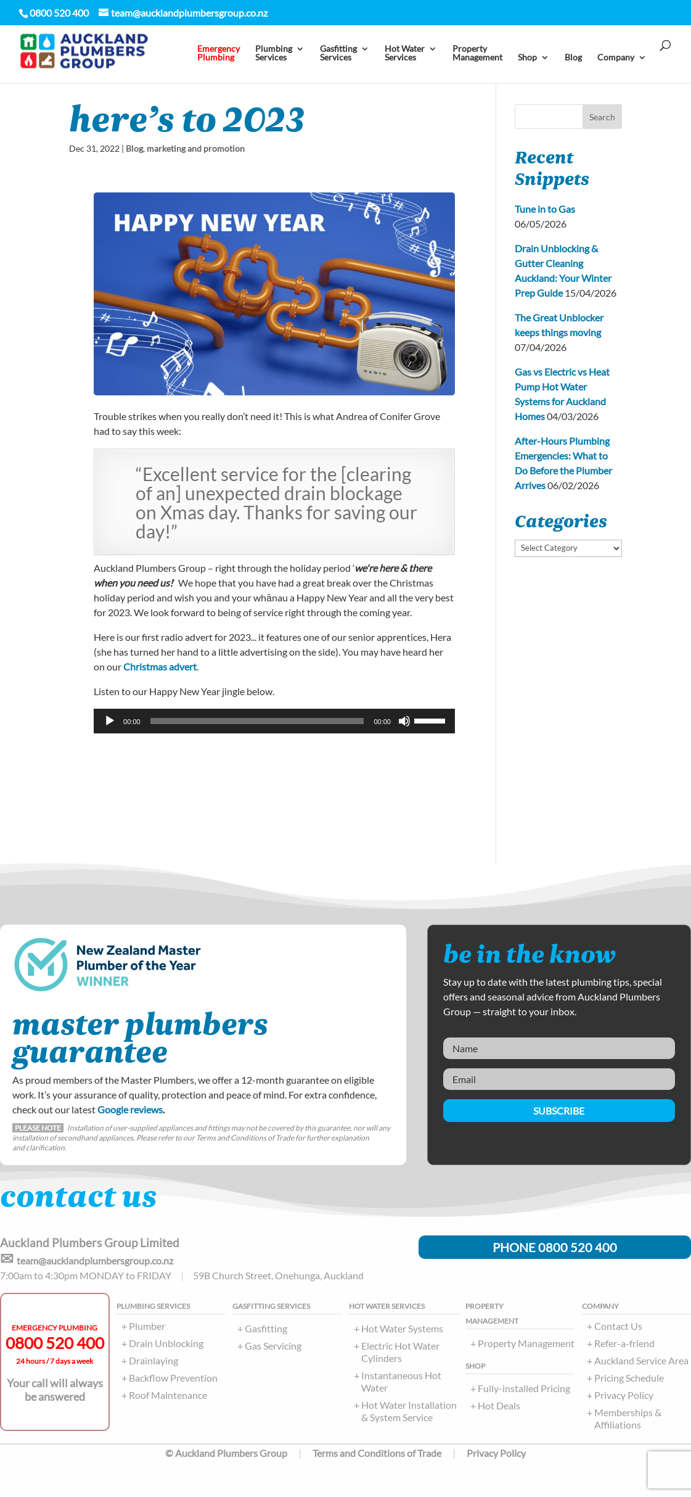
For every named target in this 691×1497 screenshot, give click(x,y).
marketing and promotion (196, 148)
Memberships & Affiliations (627, 1418)
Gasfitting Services (338, 53)
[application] (274, 721)
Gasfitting (266, 1328)
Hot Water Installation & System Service (409, 1411)
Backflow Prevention (173, 1378)
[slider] (257, 721)
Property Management (526, 1343)
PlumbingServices (273, 53)
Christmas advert (160, 666)
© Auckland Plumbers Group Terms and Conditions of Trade (303, 1453)
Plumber (147, 1326)
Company (615, 57)
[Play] (110, 721)
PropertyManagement (477, 53)
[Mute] (404, 721)
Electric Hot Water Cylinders (400, 1352)
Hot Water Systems (402, 1328)
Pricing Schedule (629, 1378)
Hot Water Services (405, 53)
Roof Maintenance (168, 1395)
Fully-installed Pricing (524, 1388)
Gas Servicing (273, 1345)
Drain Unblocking (166, 1343)
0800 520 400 (55, 1343)
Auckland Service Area (641, 1360)
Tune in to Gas (545, 209)
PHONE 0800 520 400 (555, 1247)
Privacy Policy (623, 1395)
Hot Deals (499, 1405)
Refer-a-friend (624, 1343)
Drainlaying (153, 1360)
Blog (573, 57)
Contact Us (618, 1326)
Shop (527, 57)
